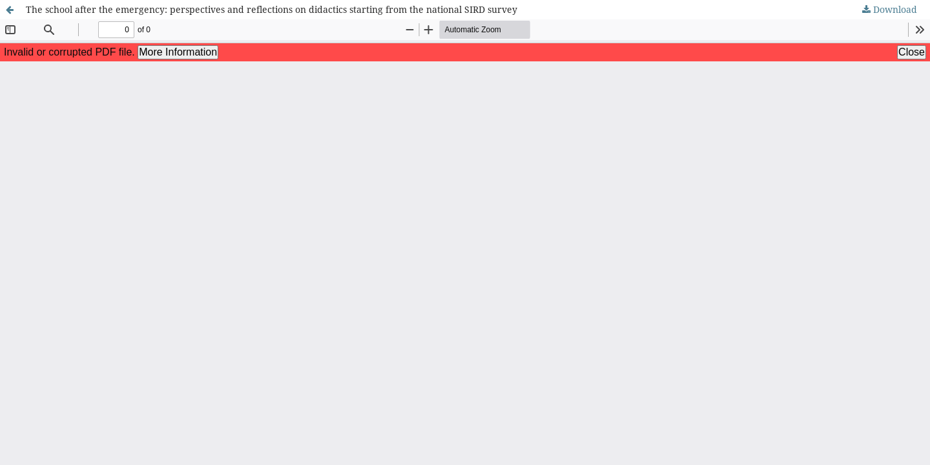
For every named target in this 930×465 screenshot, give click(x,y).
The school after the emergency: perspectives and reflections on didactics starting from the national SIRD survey (271, 9)
